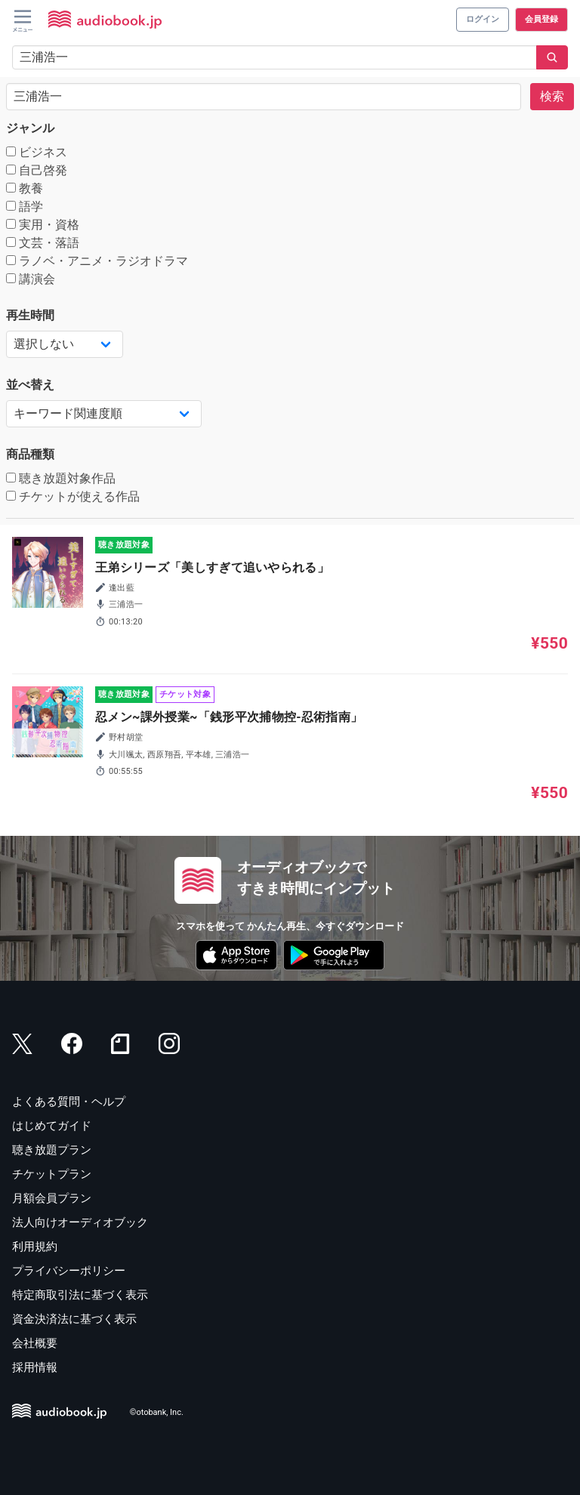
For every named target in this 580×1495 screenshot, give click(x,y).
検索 (552, 96)
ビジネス (36, 152)
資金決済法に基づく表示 (74, 1319)
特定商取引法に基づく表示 (80, 1295)
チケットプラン (51, 1174)
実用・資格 (42, 224)
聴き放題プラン (51, 1150)
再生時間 (30, 315)
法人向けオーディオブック (80, 1222)
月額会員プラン (51, 1198)
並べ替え (30, 385)
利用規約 (34, 1246)
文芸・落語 (42, 243)
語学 (24, 206)
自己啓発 (36, 170)
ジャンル (30, 128)
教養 (24, 188)
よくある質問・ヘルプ (68, 1101)
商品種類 (30, 454)
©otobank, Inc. (157, 1412)
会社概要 (34, 1343)
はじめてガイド (51, 1126)
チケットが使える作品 (73, 496)
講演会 (30, 279)
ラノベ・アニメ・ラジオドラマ (97, 261)
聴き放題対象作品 (61, 478)
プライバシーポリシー (68, 1271)
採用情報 (34, 1367)
